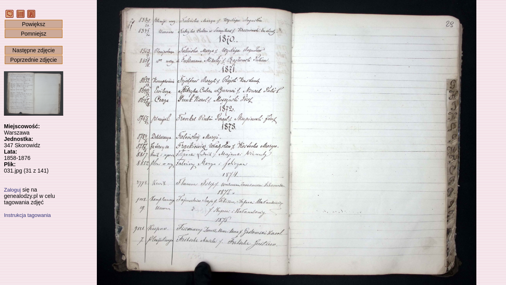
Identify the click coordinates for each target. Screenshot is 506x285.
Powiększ (33, 24)
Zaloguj (12, 190)
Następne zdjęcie (33, 50)
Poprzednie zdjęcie (33, 60)
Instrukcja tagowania (27, 215)
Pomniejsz (34, 33)
